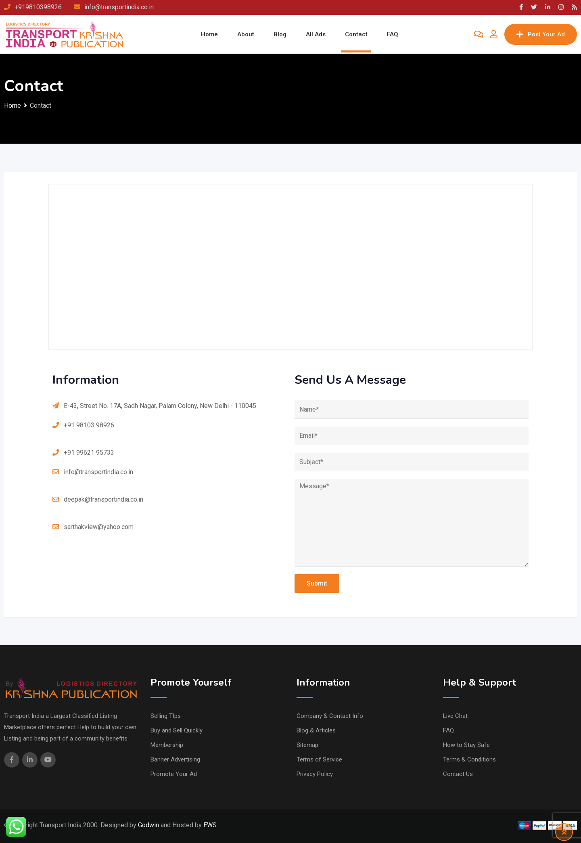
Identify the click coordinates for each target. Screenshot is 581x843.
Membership (166, 745)
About (245, 34)
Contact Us (458, 774)
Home (209, 34)
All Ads (316, 34)
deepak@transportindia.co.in (103, 499)
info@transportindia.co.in (119, 7)
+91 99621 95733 (89, 452)
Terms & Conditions (469, 759)
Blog (280, 34)
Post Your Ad (540, 34)
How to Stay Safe (466, 745)
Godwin (147, 825)
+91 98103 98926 (89, 425)
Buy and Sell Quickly (176, 730)
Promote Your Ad (173, 774)
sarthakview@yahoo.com (99, 527)
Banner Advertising (175, 759)
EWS (210, 825)
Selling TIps (165, 716)
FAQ (392, 34)
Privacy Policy (315, 774)
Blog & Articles (316, 730)
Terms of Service (319, 759)
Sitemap (307, 745)
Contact (356, 34)
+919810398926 (38, 7)
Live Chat (455, 716)
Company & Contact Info (330, 716)
